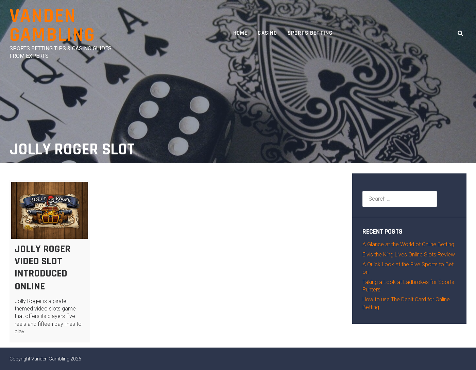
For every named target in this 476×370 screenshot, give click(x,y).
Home (240, 33)
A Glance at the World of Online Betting (408, 244)
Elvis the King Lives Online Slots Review (408, 254)
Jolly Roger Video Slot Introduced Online (42, 267)
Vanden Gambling (52, 25)
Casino (267, 33)
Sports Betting (310, 33)
